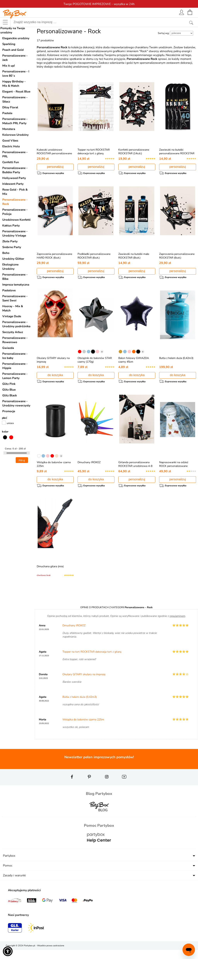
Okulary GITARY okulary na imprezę (83, 683)
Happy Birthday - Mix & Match (14, 84)
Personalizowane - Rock (15, 202)
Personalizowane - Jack (15, 58)
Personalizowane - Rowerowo (15, 340)
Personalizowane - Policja (15, 212)
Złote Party (10, 241)
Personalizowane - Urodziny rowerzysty (16, 403)
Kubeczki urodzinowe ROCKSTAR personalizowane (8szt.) (54, 153)
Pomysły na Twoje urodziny (12, 30)
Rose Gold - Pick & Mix (15, 192)
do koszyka (55, 378)
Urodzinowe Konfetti (16, 220)
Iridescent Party (13, 184)
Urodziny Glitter (13, 259)
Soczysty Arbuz (12, 332)
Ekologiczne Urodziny (10, 267)
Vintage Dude (11, 316)
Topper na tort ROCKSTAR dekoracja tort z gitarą (94, 151)
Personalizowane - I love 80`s (15, 74)
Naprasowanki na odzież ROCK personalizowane (173, 469)
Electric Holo (11, 146)
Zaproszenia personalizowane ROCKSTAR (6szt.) (177, 257)
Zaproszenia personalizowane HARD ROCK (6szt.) (54, 257)
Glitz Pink (8, 384)
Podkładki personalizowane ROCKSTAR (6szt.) (94, 257)
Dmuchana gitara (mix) (50, 574)
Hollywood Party (14, 178)
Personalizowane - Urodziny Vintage (15, 233)
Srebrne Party (11, 247)
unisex (10, 423)
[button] (8, 951)
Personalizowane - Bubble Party (15, 170)
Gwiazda (8, 348)
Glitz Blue (9, 390)
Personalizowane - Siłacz (15, 99)
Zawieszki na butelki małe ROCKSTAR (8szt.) (133, 257)
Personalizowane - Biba (15, 277)
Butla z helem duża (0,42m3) (176, 362)
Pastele (7, 113)
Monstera (8, 129)
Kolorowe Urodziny (15, 135)
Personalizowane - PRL (15, 154)
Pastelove (9, 290)
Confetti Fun (10, 162)
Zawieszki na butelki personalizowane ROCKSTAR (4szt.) (176, 153)
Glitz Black (9, 395)
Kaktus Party (11, 225)
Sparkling (8, 44)
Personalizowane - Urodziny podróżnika (16, 324)
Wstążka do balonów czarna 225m (83, 728)
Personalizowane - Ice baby (15, 356)
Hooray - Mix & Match (12, 308)
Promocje (8, 411)
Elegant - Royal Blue (16, 91)
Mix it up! (8, 66)
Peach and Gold (13, 50)
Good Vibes (10, 140)
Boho (5, 253)
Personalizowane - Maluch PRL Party (15, 121)
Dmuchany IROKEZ (89, 468)
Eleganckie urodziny (15, 38)
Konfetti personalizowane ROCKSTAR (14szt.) (133, 151)
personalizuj (55, 166)
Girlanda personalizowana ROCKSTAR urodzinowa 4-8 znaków (135, 471)
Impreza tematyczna (15, 285)
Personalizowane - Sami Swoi (15, 298)
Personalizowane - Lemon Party (15, 376)
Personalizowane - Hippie (15, 366)
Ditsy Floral (10, 107)
